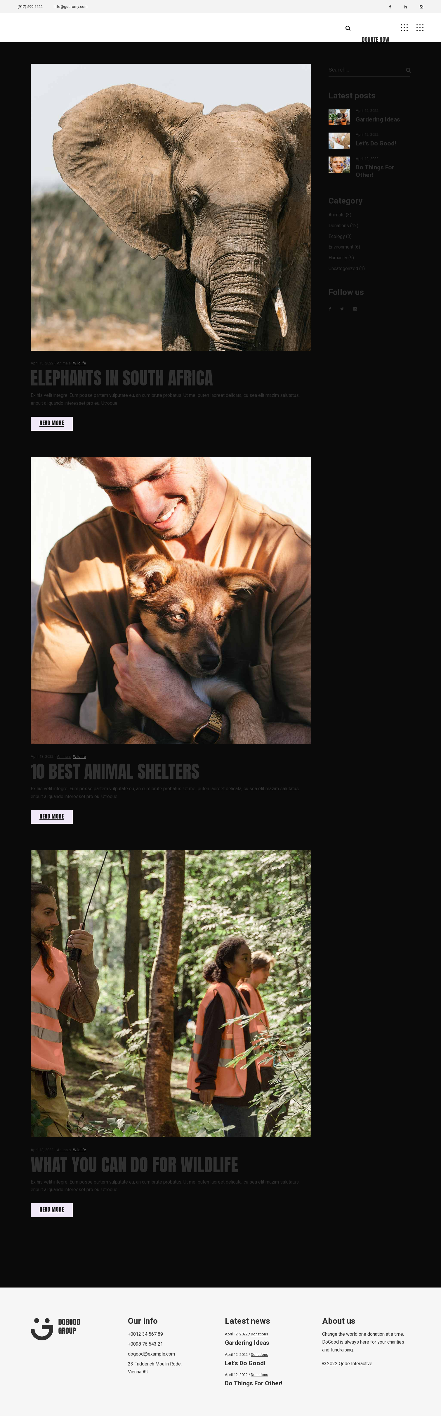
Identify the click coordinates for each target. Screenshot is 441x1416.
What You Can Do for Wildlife (134, 1164)
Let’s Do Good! (376, 143)
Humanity (338, 257)
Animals (64, 363)
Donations (339, 225)
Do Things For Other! (375, 171)
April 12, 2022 (367, 110)
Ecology (337, 236)
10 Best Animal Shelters (115, 771)
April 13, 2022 (42, 363)
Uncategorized (343, 268)
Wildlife (79, 363)
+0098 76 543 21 (145, 1344)
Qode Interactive (355, 1363)
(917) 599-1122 (30, 6)
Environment (341, 247)
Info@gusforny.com (71, 6)
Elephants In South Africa (122, 378)
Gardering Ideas (378, 119)
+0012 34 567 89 (145, 1334)
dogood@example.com (151, 1354)
